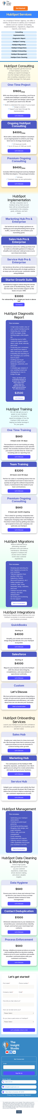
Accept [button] (18, 1111)
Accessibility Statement (24, 1095)
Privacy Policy (11, 1095)
